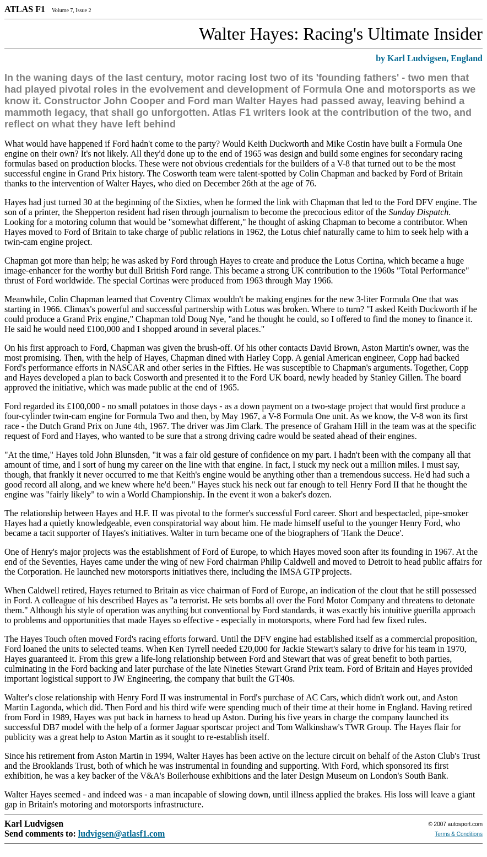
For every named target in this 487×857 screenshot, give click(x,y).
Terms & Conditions (459, 834)
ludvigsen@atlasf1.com (121, 833)
